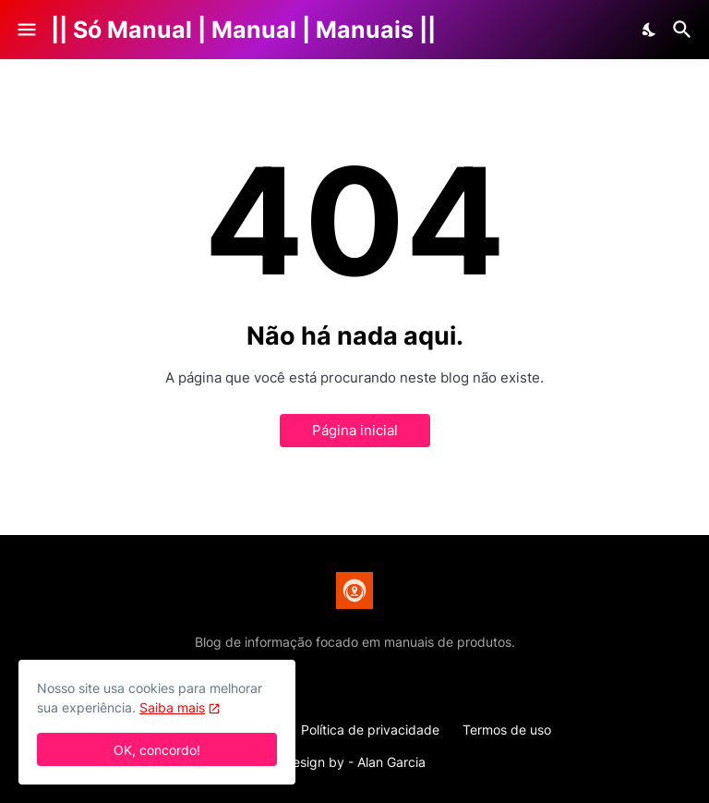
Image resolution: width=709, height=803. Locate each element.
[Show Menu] (25, 29)
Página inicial (355, 430)
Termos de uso (507, 729)
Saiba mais (172, 707)
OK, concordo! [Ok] (157, 750)
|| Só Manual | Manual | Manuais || (243, 29)
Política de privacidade (370, 729)
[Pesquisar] (684, 29)
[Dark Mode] (650, 29)
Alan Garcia (391, 762)
